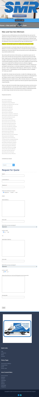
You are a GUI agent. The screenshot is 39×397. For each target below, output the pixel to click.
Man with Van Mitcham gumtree (9, 123)
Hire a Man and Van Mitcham (8, 150)
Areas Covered (4, 375)
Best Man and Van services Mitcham (10, 134)
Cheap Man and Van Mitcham (8, 102)
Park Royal (3, 385)
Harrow (3, 383)
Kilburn (3, 382)
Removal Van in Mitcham (7, 109)
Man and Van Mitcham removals (9, 129)
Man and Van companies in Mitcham (10, 114)
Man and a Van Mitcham (7, 107)
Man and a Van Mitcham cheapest (9, 126)
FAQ (2, 351)
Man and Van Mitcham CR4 (8, 133)
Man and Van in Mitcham (7, 112)
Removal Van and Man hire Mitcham (10, 115)
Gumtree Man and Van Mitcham (9, 144)
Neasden (3, 377)
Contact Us (3, 353)
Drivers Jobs (4, 368)
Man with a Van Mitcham (7, 106)
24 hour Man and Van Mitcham (8, 148)
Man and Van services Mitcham (9, 153)
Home (2, 25)
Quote (2, 366)
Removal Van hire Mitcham (8, 131)
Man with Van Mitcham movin (8, 147)
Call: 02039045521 (20, 16)
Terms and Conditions (6, 363)
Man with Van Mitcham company (9, 142)
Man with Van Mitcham (7, 99)
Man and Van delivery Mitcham (9, 128)
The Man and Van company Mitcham (10, 139)
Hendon (3, 379)
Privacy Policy (4, 365)
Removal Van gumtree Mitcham (9, 145)
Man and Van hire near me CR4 (9, 121)
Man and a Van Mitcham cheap (8, 125)
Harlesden (3, 380)
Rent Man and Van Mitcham (8, 152)
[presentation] (12, 302)
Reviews (3, 356)
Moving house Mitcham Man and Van (10, 104)
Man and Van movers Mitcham (8, 120)
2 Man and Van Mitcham (7, 118)
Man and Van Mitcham (7, 101)
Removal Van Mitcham (7, 110)
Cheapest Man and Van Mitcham (9, 141)
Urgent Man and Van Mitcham (8, 137)
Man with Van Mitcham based (8, 117)
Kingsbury (3, 386)
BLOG (2, 354)
